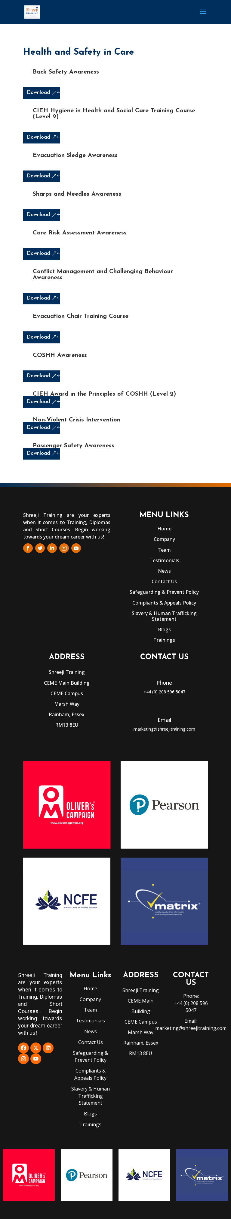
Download (38, 92)
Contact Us (164, 581)
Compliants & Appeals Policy (164, 602)
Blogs (164, 629)
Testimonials (164, 560)
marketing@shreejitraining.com (164, 729)
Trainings (164, 640)
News (164, 571)
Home (164, 528)
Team (164, 550)
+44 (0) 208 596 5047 (164, 692)
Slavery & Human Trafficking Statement (164, 616)
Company (164, 539)
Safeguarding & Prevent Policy (164, 592)
